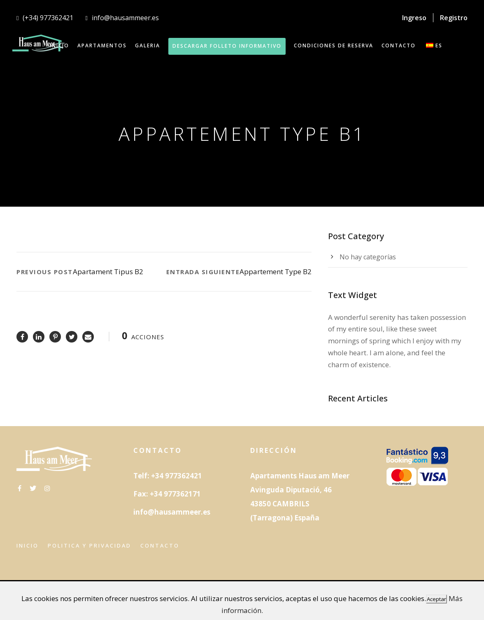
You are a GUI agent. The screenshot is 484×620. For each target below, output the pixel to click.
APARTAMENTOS (102, 45)
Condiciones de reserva (333, 45)
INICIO (59, 45)
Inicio (27, 545)
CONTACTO (399, 45)
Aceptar (436, 599)
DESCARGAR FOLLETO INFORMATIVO (227, 45)
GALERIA (147, 45)
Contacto (159, 545)
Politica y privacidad (89, 545)
